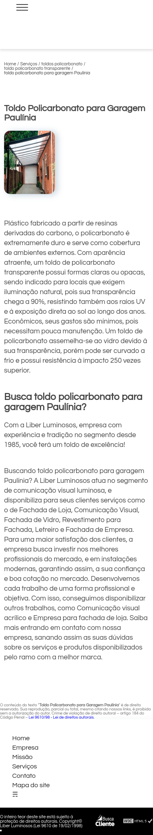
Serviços (24, 766)
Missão (22, 757)
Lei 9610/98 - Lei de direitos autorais (61, 717)
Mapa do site (31, 785)
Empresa (25, 747)
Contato (24, 775)
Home (21, 738)
